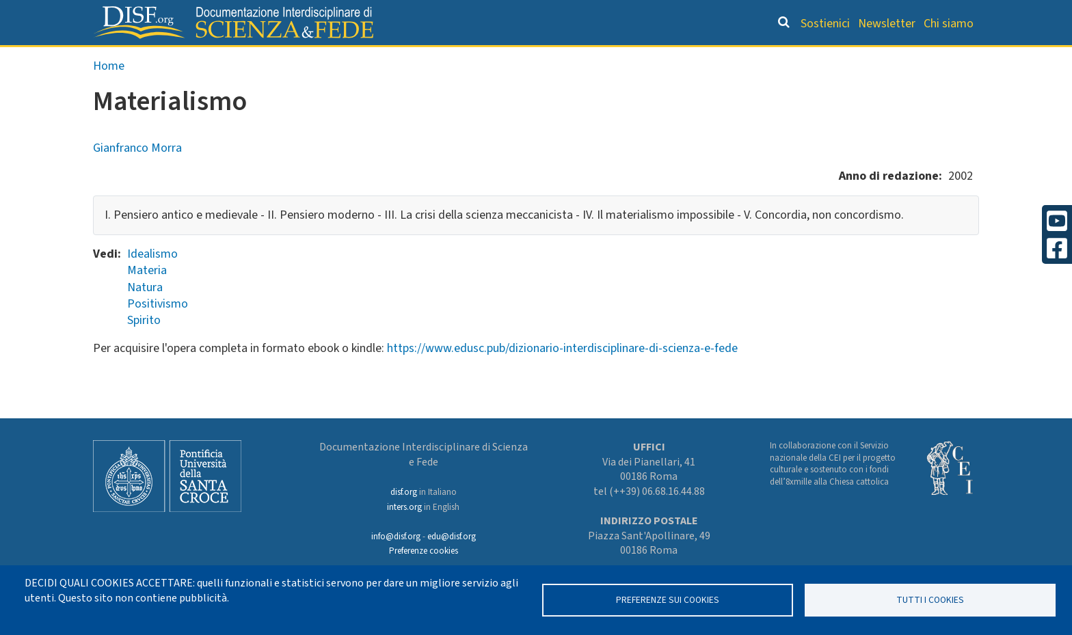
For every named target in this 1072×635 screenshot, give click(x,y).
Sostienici (825, 23)
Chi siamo (949, 23)
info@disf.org (395, 536)
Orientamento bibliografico (529, 58)
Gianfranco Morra (137, 176)
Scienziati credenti (788, 58)
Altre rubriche (913, 58)
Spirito (144, 348)
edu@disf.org (451, 536)
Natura (145, 316)
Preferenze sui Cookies (667, 599)
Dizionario (679, 58)
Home (108, 94)
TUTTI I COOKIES (930, 599)
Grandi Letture (362, 58)
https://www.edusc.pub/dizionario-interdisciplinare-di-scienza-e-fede (562, 377)
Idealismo (152, 282)
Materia (147, 299)
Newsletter (886, 23)
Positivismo (157, 332)
